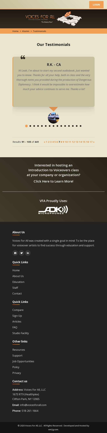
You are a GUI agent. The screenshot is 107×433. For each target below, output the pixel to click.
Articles (16, 321)
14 (80, 141)
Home (15, 31)
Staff (15, 287)
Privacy (16, 373)
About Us (18, 276)
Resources (18, 349)
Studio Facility (20, 333)
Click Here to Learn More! (53, 181)
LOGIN (96, 4)
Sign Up (17, 316)
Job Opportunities (23, 361)
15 (84, 141)
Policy (15, 367)
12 (73, 141)
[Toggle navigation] (6, 5)
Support (17, 355)
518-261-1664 (30, 411)
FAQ (14, 327)
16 (87, 141)
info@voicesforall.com (33, 405)
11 (69, 141)
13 (76, 141)
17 (91, 141)
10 (66, 141)
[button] (26, 128)
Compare (18, 310)
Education (18, 282)
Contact (17, 293)
